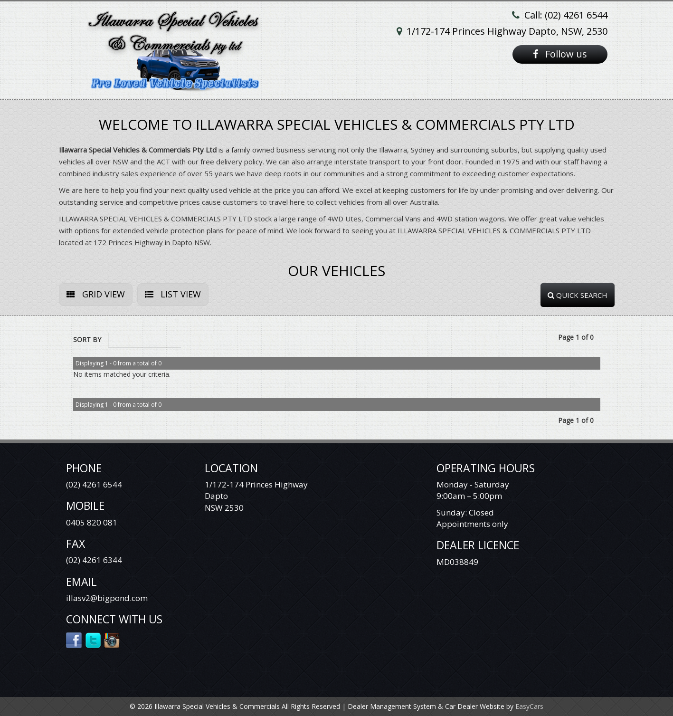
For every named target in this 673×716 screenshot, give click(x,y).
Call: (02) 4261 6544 (565, 15)
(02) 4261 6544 (94, 484)
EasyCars (529, 706)
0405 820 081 (91, 522)
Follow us (560, 54)
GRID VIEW (95, 294)
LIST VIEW (173, 294)
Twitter (93, 639)
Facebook (74, 639)
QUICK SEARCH (577, 295)
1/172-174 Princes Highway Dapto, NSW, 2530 (507, 31)
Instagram (112, 639)
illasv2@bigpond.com (107, 597)
